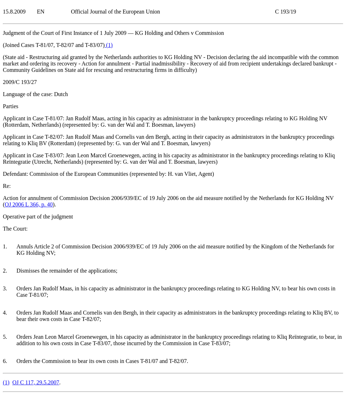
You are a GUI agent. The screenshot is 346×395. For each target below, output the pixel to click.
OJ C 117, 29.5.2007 (35, 382)
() (109, 45)
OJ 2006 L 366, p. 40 (29, 204)
